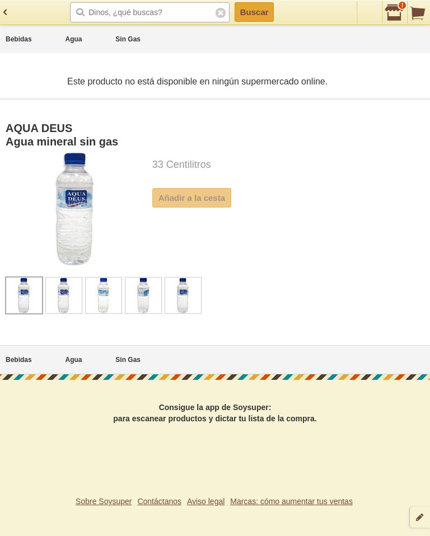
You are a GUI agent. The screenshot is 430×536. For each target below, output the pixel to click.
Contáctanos (159, 501)
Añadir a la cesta (191, 198)
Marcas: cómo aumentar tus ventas (291, 501)
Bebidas (19, 39)
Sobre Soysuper (104, 501)
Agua (74, 39)
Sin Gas (128, 39)
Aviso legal (206, 501)
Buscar (254, 12)
